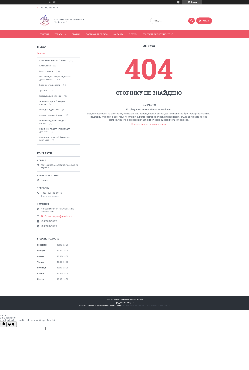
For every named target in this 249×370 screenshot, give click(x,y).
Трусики (43, 90)
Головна (44, 34)
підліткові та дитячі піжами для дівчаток (54, 130)
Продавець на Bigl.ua (124, 302)
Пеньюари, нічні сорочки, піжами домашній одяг (55, 78)
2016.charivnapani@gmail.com (56, 216)
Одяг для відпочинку (49, 109)
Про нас (76, 34)
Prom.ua (139, 300)
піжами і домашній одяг (50, 115)
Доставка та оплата (97, 34)
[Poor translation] (12, 324)
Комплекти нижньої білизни (52, 60)
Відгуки (133, 34)
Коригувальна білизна (50, 96)
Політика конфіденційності (158, 305)
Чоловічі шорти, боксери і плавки (52, 102)
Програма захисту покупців (158, 34)
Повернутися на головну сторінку (148, 124)
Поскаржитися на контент (133, 305)
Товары (41, 53)
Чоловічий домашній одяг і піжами (52, 122)
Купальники (45, 66)
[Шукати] (191, 21)
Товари (58, 34)
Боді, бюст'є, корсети (49, 85)
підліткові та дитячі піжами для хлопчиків (54, 138)
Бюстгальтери (46, 71)
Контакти (118, 34)
